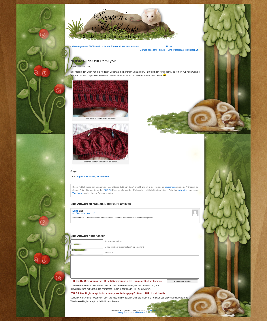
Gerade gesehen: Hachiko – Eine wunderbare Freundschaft (169, 50)
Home (169, 46)
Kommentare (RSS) (141, 313)
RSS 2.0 (108, 190)
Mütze (92, 176)
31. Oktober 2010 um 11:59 (84, 213)
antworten (182, 190)
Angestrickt (82, 176)
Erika (75, 210)
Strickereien (103, 176)
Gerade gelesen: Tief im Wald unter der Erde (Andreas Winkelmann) (105, 46)
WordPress (151, 311)
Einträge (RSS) (123, 313)
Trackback (77, 193)
